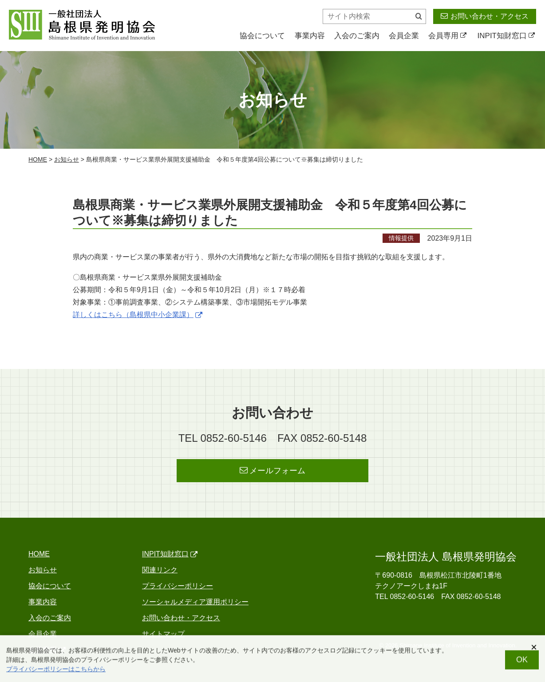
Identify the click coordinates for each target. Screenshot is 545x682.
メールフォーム (273, 470)
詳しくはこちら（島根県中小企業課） (137, 314)
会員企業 (404, 36)
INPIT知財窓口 (506, 36)
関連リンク (160, 570)
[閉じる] (534, 650)
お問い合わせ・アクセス (485, 16)
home (37, 159)
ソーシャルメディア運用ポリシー (195, 602)
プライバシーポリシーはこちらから (56, 672)
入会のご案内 (356, 36)
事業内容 (310, 36)
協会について (262, 36)
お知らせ (66, 159)
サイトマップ (163, 634)
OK (522, 662)
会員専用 (447, 36)
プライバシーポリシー (177, 586)
